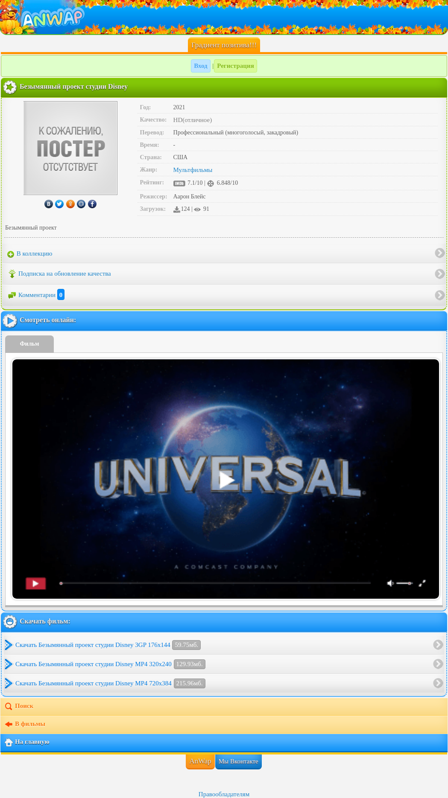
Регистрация (235, 65)
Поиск (18, 707)
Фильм (29, 344)
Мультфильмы (193, 169)
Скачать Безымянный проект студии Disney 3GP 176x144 (108, 645)
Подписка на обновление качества (59, 274)
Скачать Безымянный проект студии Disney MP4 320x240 (110, 664)
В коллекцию (30, 254)
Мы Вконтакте (238, 761)
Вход (200, 65)
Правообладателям (224, 794)
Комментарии (35, 295)
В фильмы (24, 724)
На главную (27, 742)
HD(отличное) (192, 119)
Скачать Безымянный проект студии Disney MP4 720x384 (110, 683)
